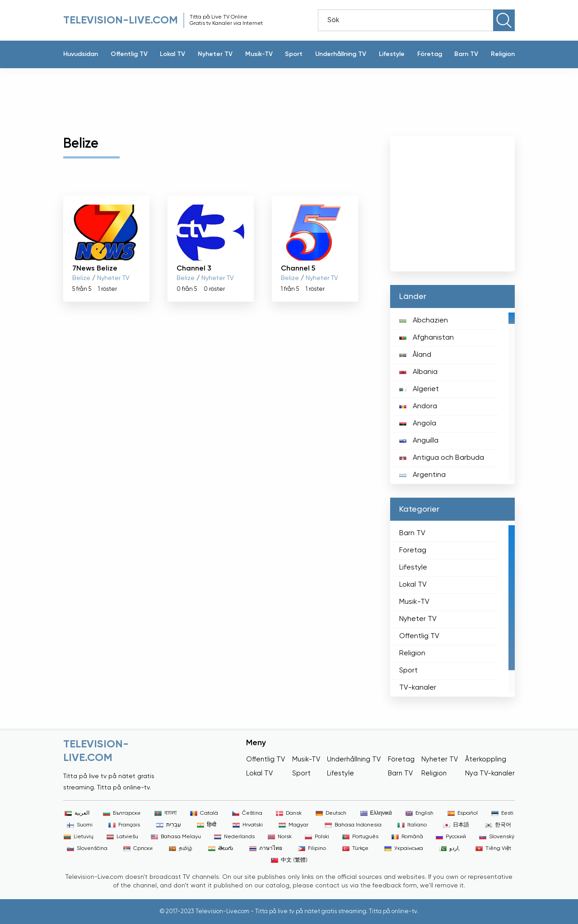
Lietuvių (78, 836)
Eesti (502, 813)
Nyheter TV (215, 54)
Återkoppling (485, 759)
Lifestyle (392, 54)
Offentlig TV (129, 54)
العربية (77, 813)
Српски (138, 848)
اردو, (449, 848)
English (420, 813)
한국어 (498, 825)
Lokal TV (172, 54)
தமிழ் (180, 848)
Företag (429, 54)
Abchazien (423, 320)
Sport (294, 54)
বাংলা (165, 813)
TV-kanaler (417, 687)
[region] (452, 396)
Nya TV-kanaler (490, 773)
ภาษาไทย (265, 848)
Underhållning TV (340, 54)
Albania (418, 372)
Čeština (247, 813)
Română (407, 836)
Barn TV (466, 54)
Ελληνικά (376, 813)
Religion (503, 54)
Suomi (80, 825)
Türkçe (355, 848)
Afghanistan (426, 337)
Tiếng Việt (493, 848)
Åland (415, 355)
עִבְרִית (168, 825)
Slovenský (496, 836)
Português (360, 836)
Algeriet (419, 389)
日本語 (456, 825)
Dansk (289, 813)
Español (462, 813)
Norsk (280, 836)
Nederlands (234, 836)
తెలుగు (220, 848)
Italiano (412, 825)
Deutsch (331, 813)
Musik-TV (259, 54)
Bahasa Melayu (176, 836)
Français (124, 825)
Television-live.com (120, 20)
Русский (451, 836)
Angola (417, 423)
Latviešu (122, 836)
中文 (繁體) (289, 860)
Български (121, 813)
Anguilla (418, 440)
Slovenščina (87, 848)
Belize (81, 278)
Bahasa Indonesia (353, 825)
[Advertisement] (282, 97)
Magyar (293, 825)
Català (204, 813)
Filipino (312, 848)
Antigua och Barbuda (441, 458)
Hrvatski (248, 825)
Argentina (422, 475)
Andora (418, 406)
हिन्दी (206, 825)
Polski (317, 836)
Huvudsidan (80, 54)
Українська (403, 848)
